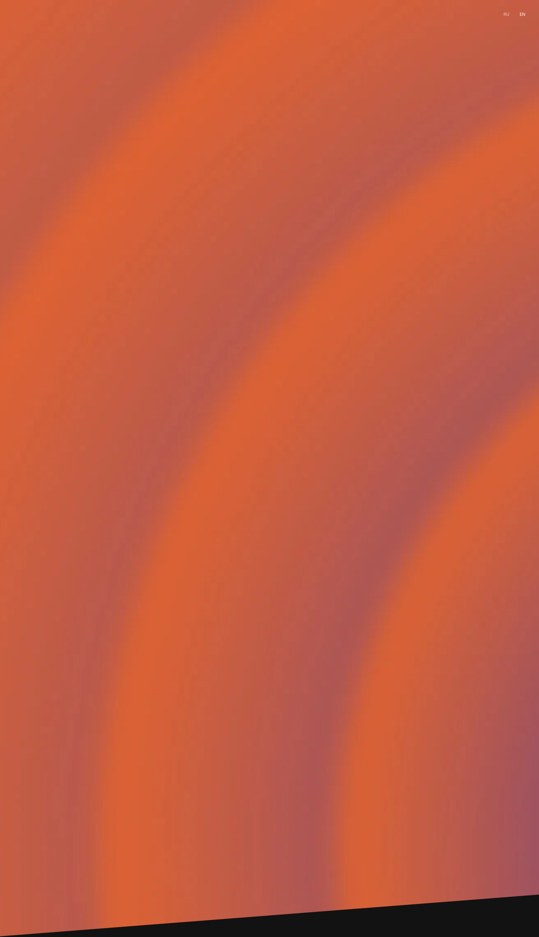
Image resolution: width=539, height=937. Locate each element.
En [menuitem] (522, 14)
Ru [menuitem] (506, 14)
